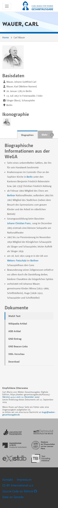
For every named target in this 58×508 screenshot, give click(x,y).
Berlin (30, 176)
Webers (11, 260)
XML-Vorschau (16, 354)
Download (13, 361)
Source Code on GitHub (19, 491)
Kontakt (7, 479)
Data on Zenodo (13, 497)
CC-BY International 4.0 (17, 485)
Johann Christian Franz (19, 223)
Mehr (44, 134)
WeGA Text (14, 316)
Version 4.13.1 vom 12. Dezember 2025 (21, 397)
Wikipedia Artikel (17, 323)
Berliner (11, 195)
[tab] (27, 135)
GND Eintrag (14, 338)
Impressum (24, 479)
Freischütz (21, 260)
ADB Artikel (14, 331)
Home (5, 37)
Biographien (27, 135)
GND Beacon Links (18, 346)
